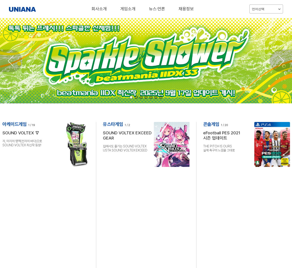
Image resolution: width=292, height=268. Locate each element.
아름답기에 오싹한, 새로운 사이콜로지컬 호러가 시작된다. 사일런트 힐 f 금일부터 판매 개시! (143, 202)
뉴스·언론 (157, 8)
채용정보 (186, 8)
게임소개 (127, 8)
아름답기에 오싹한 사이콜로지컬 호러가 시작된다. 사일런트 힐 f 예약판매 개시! (143, 208)
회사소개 (99, 8)
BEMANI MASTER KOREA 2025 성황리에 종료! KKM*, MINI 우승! (143, 224)
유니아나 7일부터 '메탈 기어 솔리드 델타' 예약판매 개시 (233, 213)
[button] (131, 97)
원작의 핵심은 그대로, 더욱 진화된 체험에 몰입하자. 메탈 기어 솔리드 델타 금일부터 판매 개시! (143, 213)
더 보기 (179, 194)
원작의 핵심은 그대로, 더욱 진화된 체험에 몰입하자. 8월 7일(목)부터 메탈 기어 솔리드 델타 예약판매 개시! (143, 219)
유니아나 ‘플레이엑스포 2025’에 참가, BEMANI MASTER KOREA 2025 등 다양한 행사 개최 (241, 224)
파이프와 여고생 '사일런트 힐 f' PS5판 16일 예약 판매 (233, 202)
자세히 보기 (11, 163)
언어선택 (266, 9)
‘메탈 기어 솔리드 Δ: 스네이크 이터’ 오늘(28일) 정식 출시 (234, 208)
